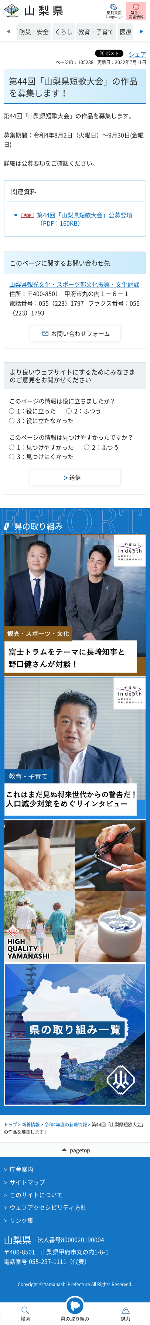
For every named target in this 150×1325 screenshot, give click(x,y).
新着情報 (31, 1124)
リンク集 (21, 1220)
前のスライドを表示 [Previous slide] (8, 31)
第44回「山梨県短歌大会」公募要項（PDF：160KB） (84, 219)
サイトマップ (27, 1182)
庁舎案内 (21, 1169)
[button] (114, 11)
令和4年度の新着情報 (65, 1124)
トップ (10, 1124)
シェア (137, 54)
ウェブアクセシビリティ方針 (48, 1207)
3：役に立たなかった (45, 420)
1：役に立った (36, 410)
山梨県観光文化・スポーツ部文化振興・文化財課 (74, 284)
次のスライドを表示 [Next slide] (141, 31)
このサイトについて (36, 1194)
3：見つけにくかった (45, 456)
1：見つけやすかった (45, 447)
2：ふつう (87, 410)
